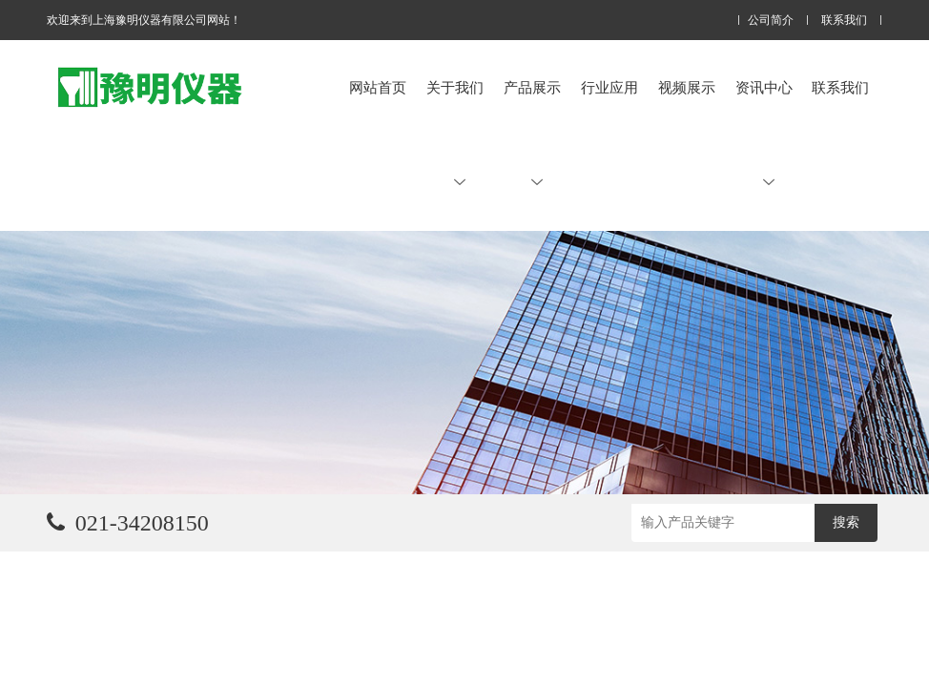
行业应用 (609, 87)
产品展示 (532, 133)
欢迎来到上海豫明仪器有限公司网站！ (144, 20)
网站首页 (377, 87)
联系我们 (844, 20)
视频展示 (686, 87)
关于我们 (455, 133)
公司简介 (771, 20)
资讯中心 (764, 133)
